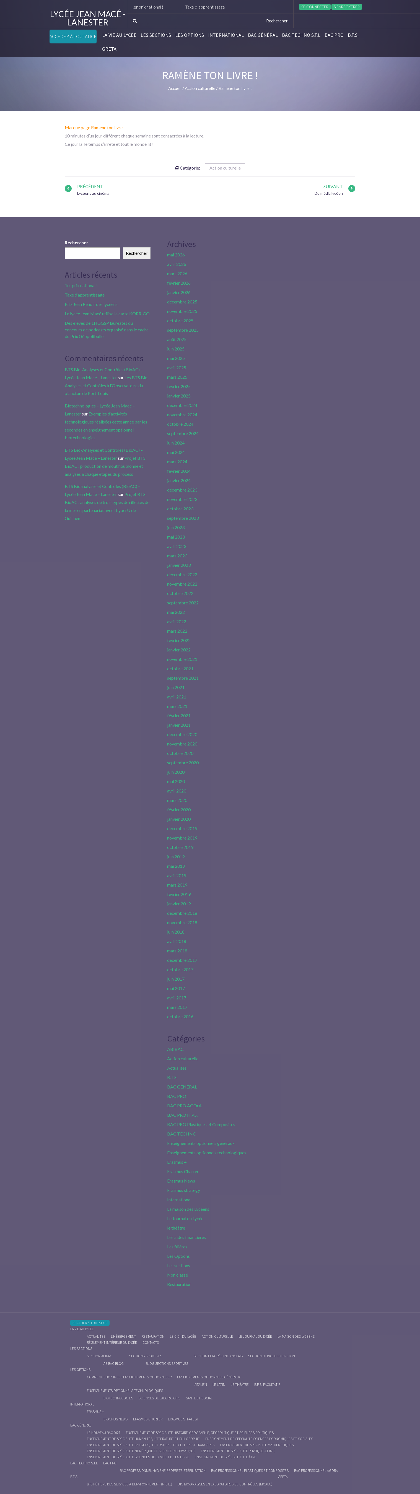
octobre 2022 (180, 593)
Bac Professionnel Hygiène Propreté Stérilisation (163, 1470)
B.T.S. (353, 35)
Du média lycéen (329, 193)
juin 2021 (176, 687)
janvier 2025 (179, 395)
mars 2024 (177, 461)
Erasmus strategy (183, 1190)
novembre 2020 (182, 743)
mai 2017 (176, 988)
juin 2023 (176, 527)
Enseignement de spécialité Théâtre (225, 1457)
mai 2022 (176, 612)
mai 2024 (176, 452)
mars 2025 (177, 377)
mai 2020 (176, 781)
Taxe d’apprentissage (218, 6)
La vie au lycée (119, 35)
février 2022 (179, 640)
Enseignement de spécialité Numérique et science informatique (141, 1451)
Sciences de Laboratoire (159, 1398)
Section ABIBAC (99, 1356)
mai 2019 (176, 866)
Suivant (333, 186)
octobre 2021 (180, 668)
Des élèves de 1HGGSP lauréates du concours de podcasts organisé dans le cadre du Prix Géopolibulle (107, 329)
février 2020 (179, 809)
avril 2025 (176, 367)
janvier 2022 (179, 649)
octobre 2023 (180, 508)
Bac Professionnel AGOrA (316, 1470)
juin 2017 (176, 978)
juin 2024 (176, 442)
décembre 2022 (182, 574)
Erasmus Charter (183, 1171)
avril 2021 (176, 696)
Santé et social (199, 1398)
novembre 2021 (182, 659)
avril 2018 (176, 941)
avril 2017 (176, 997)
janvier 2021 (179, 724)
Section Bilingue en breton (271, 1356)
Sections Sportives (145, 1356)
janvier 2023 (179, 565)
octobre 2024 (180, 424)
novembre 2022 (182, 583)
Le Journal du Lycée (185, 1218)
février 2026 (179, 282)
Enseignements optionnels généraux (201, 1143)
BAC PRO (334, 35)
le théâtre (176, 1227)
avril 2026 (176, 264)
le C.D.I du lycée (183, 1336)
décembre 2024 (182, 405)
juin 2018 (176, 931)
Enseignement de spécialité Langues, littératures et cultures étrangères (150, 1445)
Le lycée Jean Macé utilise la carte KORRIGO (107, 313)
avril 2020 (176, 790)
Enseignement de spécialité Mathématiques (257, 1445)
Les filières (177, 1246)
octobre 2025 (180, 320)
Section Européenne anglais (218, 1356)
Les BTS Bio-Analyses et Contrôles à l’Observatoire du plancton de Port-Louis (107, 385)
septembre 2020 (183, 762)
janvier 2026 (179, 292)
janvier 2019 (179, 903)
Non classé (177, 1274)
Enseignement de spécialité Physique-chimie (238, 1451)
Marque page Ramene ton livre (94, 127)
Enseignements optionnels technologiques (206, 1152)
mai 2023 (176, 536)
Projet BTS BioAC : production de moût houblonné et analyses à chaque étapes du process (105, 466)
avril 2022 (176, 621)
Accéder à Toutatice (73, 36)
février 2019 (179, 894)
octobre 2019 (180, 847)
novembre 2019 (182, 837)
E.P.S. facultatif (267, 1384)
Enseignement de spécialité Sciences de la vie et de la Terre (138, 1457)
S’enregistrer (347, 7)
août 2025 (176, 339)
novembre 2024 (182, 414)
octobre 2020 (180, 753)
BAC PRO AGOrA (184, 1105)
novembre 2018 (182, 922)
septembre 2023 (183, 518)
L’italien (200, 1384)
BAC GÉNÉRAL (263, 35)
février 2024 (179, 471)
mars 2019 (177, 884)
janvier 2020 (179, 819)
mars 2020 (177, 800)
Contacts (150, 1342)
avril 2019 (176, 875)
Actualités (176, 1068)
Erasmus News (181, 1180)
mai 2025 (176, 358)
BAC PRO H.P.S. (182, 1115)
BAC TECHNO (181, 1133)
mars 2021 (177, 706)
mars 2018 (177, 950)
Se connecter (314, 7)
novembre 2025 (182, 311)
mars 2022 (177, 630)
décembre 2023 (182, 489)
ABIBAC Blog (113, 1363)
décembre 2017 (182, 960)
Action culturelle (225, 167)
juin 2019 (176, 856)
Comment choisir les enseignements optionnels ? (129, 1377)
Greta (109, 49)
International (226, 35)
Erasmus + (177, 1162)
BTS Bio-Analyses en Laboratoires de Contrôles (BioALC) (225, 1484)
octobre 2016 (180, 1016)
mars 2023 (177, 555)
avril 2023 (176, 546)
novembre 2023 (182, 499)
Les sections (156, 35)
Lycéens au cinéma (93, 193)
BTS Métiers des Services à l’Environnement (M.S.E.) (129, 1484)
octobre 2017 (180, 969)
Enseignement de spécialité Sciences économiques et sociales (259, 1438)
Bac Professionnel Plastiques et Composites (250, 1470)
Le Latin (218, 1384)
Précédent (90, 186)
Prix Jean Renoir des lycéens (91, 304)
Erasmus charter (147, 1419)
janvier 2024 (179, 480)
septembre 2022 (183, 602)
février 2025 (179, 386)
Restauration (179, 1284)
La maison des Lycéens (188, 1209)
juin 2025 (176, 348)
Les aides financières (186, 1237)
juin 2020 (176, 772)
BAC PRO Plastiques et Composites (201, 1124)
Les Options (189, 35)
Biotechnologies (118, 1398)
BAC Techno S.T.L (301, 35)
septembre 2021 (183, 677)
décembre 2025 (182, 301)
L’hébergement (123, 1336)
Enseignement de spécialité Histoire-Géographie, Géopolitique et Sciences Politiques (200, 1432)
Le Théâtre (240, 1384)
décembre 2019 (182, 828)
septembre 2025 (183, 329)
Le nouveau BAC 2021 (103, 1432)
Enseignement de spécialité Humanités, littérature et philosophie (143, 1438)
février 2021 (179, 715)
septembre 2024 (183, 433)
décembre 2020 (182, 734)
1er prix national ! (160, 6)
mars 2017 (177, 1007)
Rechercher (76, 242)
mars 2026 (177, 273)
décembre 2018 (182, 913)
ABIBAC (175, 1049)
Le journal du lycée (255, 1336)
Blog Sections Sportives (167, 1363)
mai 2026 (176, 254)
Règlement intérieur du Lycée (112, 1342)
